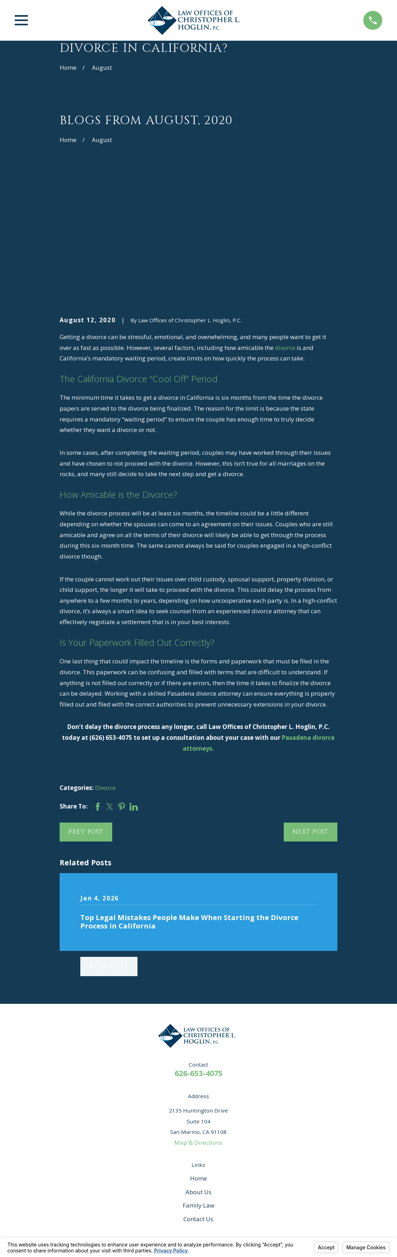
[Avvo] (170, 1145)
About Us (198, 1083)
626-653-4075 (198, 964)
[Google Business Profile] (208, 1145)
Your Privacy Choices (155, 1225)
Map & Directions (198, 1034)
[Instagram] (227, 1145)
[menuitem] (70, 1233)
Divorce (105, 679)
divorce (285, 239)
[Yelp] (151, 1145)
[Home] (196, 20)
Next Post (310, 723)
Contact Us (198, 1111)
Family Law (198, 1097)
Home (198, 1070)
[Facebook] (189, 1145)
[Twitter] (246, 1145)
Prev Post (85, 723)
